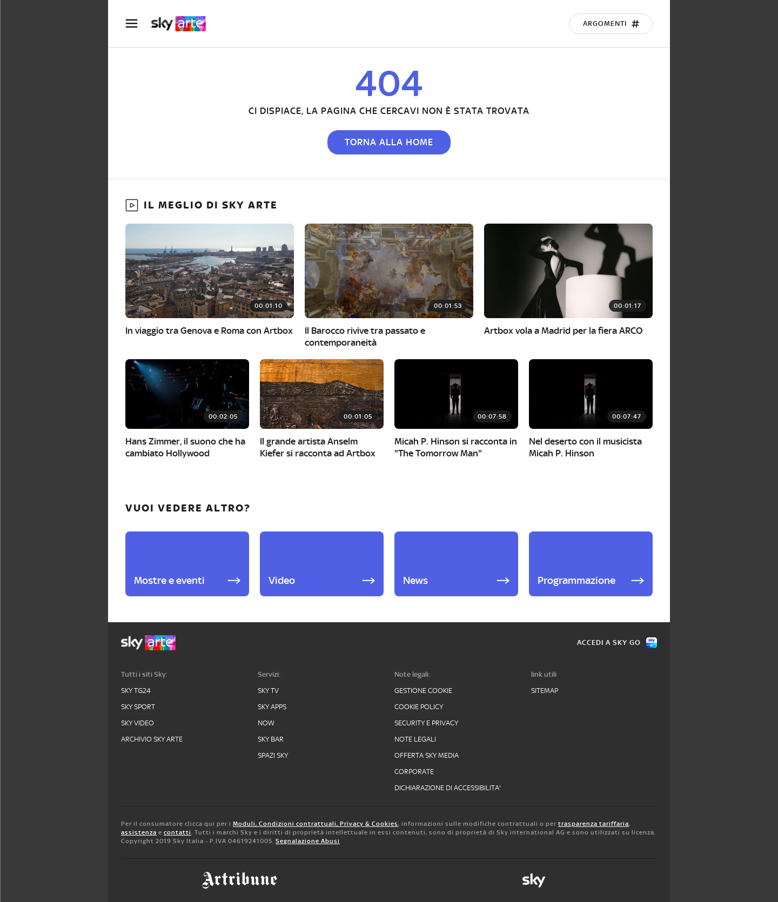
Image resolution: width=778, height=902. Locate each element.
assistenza (139, 832)
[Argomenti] (611, 24)
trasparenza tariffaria (593, 823)
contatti (177, 832)
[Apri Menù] (138, 23)
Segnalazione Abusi (308, 841)
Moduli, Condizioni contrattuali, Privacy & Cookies (315, 823)
